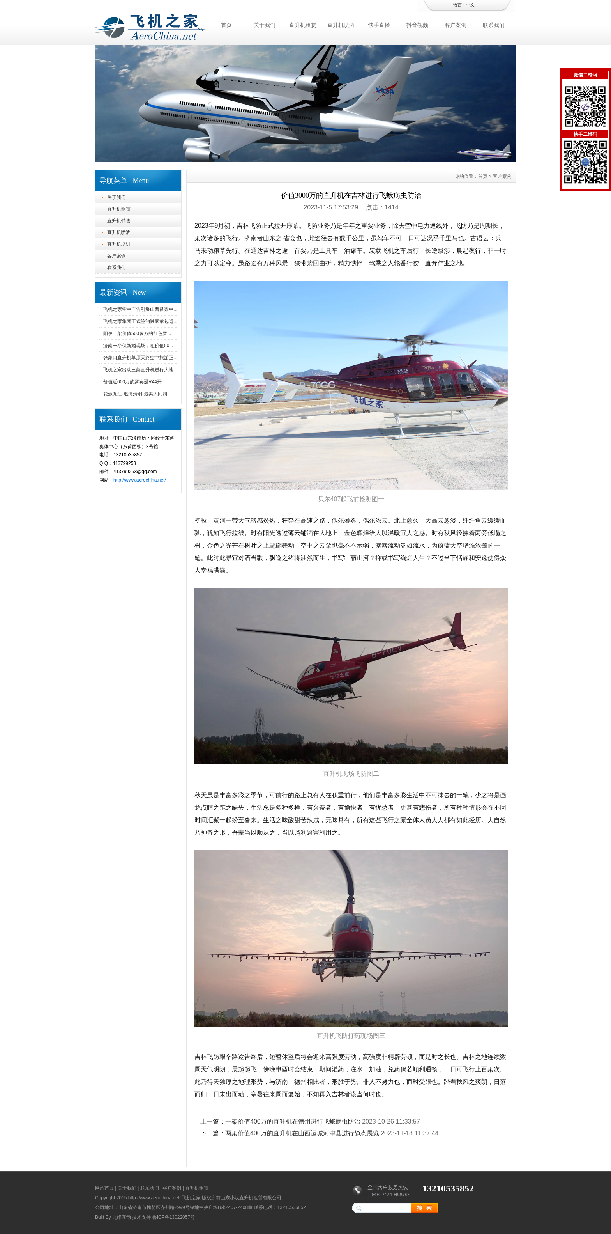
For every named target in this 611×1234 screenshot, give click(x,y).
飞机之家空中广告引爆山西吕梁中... (140, 309)
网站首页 (104, 1188)
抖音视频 (417, 25)
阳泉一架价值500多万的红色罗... (137, 333)
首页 (226, 25)
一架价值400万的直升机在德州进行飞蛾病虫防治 (292, 1121)
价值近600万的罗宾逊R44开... (134, 382)
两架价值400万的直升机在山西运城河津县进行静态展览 (302, 1133)
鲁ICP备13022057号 (173, 1217)
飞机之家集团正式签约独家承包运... (140, 321)
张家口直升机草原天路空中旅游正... (140, 357)
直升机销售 (119, 220)
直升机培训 (119, 244)
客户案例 (455, 25)
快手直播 (379, 25)
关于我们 (264, 25)
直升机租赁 (302, 25)
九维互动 (121, 1217)
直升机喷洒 (341, 25)
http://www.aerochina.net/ (139, 480)
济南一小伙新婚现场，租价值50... (138, 345)
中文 (470, 4)
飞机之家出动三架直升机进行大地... (140, 369)
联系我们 (494, 25)
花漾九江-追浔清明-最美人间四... (137, 394)
